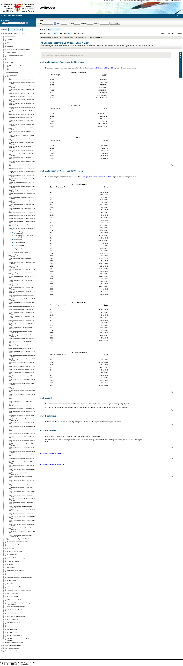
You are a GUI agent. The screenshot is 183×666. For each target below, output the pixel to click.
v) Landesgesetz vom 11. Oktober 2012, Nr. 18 (23, 150)
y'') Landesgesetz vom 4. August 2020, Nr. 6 (23, 369)
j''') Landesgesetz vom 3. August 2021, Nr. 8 (23, 408)
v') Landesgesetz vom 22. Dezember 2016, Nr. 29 (23, 266)
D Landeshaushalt (14, 75)
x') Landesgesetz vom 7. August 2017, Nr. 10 (22, 273)
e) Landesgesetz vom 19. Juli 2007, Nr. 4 (22, 93)
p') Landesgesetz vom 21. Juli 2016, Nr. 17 (23, 221)
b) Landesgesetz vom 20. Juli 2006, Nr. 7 (22, 79)
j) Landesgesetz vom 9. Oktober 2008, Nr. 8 (23, 110)
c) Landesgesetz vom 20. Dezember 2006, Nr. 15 (23, 82)
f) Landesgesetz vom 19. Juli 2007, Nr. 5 (22, 96)
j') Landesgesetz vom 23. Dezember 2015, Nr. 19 (22, 201)
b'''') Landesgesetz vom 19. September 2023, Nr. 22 (22, 473)
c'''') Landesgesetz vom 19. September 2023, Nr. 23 (21, 477)
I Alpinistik (9, 39)
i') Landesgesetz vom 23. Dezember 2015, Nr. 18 (22, 198)
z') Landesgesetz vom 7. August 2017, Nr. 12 (22, 281)
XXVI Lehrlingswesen (13, 596)
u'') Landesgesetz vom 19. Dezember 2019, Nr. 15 (23, 355)
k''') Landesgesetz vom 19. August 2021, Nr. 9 (23, 412)
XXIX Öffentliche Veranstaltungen (16, 606)
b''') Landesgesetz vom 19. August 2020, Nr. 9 (23, 380)
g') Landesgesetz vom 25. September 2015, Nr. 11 (23, 190)
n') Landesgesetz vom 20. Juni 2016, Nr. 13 (23, 215)
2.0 (14, 664)
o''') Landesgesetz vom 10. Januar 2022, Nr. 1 (23, 426)
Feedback (166, 1)
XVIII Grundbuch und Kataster (15, 570)
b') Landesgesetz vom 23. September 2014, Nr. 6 (23, 172)
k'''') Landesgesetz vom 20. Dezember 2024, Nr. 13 (21, 506)
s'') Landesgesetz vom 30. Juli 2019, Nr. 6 (22, 348)
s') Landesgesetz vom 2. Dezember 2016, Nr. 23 (22, 255)
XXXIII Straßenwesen (13, 619)
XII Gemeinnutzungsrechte (14, 551)
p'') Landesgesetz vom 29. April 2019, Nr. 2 (23, 338)
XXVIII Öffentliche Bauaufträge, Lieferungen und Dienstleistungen (20, 603)
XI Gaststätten (11, 548)
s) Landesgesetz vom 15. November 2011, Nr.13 (23, 139)
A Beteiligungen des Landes (17, 65)
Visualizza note (61, 33)
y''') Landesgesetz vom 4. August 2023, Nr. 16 (23, 462)
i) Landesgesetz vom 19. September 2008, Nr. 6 (23, 107)
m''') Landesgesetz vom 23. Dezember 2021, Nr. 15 (21, 419)
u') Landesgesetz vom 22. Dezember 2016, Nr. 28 (23, 263)
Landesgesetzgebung (47, 37)
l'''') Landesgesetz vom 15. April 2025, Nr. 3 (23, 510)
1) (88, 42)
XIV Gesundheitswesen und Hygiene (17, 557)
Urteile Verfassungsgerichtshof (13, 645)
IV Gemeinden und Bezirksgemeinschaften (18, 49)
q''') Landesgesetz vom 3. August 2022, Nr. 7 (23, 433)
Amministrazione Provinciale (151, 1)
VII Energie (10, 59)
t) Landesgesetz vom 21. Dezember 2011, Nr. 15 (22, 143)
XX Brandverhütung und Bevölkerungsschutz (19, 577)
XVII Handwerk (11, 567)
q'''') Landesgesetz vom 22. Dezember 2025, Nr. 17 (21, 528)
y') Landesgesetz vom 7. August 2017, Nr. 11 (22, 277)
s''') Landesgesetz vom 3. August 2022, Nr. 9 (23, 440)
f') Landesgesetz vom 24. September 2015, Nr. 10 (23, 186)
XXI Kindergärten (11, 580)
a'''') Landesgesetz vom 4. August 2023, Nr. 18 (23, 469)
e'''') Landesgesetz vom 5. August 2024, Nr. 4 (23, 484)
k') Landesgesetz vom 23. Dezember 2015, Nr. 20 (23, 205)
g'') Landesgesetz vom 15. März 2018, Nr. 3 (23, 306)
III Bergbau (10, 46)
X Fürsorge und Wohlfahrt (14, 545)
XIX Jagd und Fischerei (13, 574)
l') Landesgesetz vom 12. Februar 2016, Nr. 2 (23, 209)
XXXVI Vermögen (12, 629)
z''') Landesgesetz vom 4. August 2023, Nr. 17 (23, 466)
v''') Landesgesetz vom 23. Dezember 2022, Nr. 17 (23, 451)
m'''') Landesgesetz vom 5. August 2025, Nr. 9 (23, 513)
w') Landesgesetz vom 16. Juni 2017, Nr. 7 (23, 269)
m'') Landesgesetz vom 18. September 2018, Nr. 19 (21, 328)
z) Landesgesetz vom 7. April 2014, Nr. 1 (22, 165)
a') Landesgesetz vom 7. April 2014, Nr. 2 (22, 168)
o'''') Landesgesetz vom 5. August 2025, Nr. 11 (23, 521)
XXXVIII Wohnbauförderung (14, 635)
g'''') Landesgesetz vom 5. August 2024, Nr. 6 (23, 492)
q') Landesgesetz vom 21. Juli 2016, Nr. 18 (23, 225)
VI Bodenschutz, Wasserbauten (15, 55)
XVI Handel (10, 564)
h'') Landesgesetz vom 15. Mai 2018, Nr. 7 (22, 309)
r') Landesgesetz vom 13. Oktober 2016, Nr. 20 (23, 228)
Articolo (84, 23)
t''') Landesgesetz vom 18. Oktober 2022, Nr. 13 (22, 444)
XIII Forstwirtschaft (12, 554)
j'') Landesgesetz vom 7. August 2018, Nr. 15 (22, 317)
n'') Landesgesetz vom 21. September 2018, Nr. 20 (21, 331)
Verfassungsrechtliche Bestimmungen (15, 33)
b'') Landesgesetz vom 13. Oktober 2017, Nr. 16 (22, 288)
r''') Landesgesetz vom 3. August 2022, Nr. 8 (23, 436)
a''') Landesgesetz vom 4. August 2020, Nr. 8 (23, 376)
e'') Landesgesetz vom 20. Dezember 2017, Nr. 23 (23, 299)
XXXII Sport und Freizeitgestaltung (16, 616)
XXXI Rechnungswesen (13, 613)
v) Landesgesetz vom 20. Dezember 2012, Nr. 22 (23, 154)
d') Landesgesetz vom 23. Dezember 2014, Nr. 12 (23, 179)
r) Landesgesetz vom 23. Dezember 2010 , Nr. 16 (23, 136)
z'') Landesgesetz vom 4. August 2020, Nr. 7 (23, 372)
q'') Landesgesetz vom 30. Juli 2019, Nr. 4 (22, 341)
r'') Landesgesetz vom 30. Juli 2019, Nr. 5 (22, 345)
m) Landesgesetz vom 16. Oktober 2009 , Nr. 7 (22, 121)
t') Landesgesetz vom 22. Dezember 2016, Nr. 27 (23, 259)
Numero (71, 23)
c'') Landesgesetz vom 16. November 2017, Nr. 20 (23, 292)
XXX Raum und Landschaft (14, 610)
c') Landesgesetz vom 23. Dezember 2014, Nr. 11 (23, 175)
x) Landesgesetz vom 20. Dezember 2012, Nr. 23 (23, 158)
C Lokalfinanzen (13, 72)
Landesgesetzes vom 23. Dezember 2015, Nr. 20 (98, 68)
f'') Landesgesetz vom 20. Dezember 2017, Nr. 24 (23, 303)
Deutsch (107, 1)
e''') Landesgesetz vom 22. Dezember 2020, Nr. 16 (23, 391)
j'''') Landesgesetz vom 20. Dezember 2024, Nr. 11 (23, 503)
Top (172, 165)
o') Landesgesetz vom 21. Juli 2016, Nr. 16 (23, 218)
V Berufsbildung (11, 52)
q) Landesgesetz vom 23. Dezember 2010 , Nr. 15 (23, 132)
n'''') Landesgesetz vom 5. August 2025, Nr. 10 (23, 517)
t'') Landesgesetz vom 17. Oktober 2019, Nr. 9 (23, 352)
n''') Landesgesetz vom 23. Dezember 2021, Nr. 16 (23, 423)
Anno (58, 23)
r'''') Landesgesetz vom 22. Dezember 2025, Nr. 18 (23, 532)
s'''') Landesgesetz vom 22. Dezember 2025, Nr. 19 (21, 536)
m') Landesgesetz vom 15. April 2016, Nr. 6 (23, 212)
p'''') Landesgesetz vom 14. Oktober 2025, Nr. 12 (22, 524)
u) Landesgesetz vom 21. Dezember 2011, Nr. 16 (23, 147)
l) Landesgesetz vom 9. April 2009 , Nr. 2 (22, 117)
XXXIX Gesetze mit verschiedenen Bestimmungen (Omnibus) (21, 639)
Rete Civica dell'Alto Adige (132, 1)
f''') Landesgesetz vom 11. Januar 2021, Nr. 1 (23, 395)
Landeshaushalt (68, 37)
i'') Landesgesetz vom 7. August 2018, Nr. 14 (22, 313)
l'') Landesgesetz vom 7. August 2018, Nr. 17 (22, 324)
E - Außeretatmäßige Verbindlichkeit (19, 539)
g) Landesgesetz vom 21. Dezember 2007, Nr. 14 (23, 100)
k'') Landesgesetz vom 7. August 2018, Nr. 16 (22, 320)
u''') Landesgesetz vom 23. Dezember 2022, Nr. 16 (23, 448)
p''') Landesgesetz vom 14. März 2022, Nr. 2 (23, 430)
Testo (40, 23)
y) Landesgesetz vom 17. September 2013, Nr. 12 (23, 161)
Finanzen (58, 37)
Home (3, 16)
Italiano (113, 1)
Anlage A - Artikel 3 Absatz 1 (52, 453)
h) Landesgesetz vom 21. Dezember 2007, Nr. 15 (23, 104)
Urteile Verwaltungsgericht (12, 648)
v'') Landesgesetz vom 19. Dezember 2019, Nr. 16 (23, 359)
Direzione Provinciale (15, 16)
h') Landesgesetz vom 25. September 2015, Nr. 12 (23, 194)
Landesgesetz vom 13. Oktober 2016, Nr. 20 (88, 37)
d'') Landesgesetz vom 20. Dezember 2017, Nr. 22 (23, 295)
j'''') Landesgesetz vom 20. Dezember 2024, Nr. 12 (23, 499)
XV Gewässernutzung (13, 561)
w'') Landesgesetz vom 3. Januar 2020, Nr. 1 (23, 363)
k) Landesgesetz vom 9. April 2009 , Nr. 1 (22, 114)
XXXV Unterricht (11, 626)
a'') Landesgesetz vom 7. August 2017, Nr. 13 (22, 284)
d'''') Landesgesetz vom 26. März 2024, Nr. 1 (23, 481)
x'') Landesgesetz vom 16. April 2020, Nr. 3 (23, 366)
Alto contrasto (176, 1)
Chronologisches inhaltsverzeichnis (14, 651)
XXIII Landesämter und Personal (16, 587)
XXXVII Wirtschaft (12, 632)
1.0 (4, 664)
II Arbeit (9, 42)
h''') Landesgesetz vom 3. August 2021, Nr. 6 (23, 402)
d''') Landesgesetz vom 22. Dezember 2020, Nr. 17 (23, 387)
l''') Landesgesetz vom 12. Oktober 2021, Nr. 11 (22, 415)
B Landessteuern (13, 69)
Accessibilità (24, 664)
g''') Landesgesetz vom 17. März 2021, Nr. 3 (23, 398)
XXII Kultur (10, 583)
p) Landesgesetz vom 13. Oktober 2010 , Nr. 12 (22, 128)
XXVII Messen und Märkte (14, 599)
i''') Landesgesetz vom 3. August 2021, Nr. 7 (23, 405)
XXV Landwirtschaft (12, 593)
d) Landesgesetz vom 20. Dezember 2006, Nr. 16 (23, 86)
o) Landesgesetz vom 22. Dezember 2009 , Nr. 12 (23, 124)
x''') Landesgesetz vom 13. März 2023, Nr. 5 (23, 458)
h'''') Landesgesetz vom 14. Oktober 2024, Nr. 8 (22, 495)
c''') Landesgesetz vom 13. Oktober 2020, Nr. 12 (22, 383)
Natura (96, 23)
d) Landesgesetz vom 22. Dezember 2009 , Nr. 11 (23, 90)
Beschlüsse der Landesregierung (14, 642)
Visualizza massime (77, 33)
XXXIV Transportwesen (13, 622)
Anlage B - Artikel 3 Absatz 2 (52, 464)
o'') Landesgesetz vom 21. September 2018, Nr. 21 (21, 335)
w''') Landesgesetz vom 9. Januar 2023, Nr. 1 (23, 455)
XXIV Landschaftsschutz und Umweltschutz (19, 590)
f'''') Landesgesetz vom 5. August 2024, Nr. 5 (23, 488)
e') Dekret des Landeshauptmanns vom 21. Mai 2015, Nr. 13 (23, 183)
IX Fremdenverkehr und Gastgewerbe (17, 541)
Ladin (120, 1)
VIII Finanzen (10, 62)
